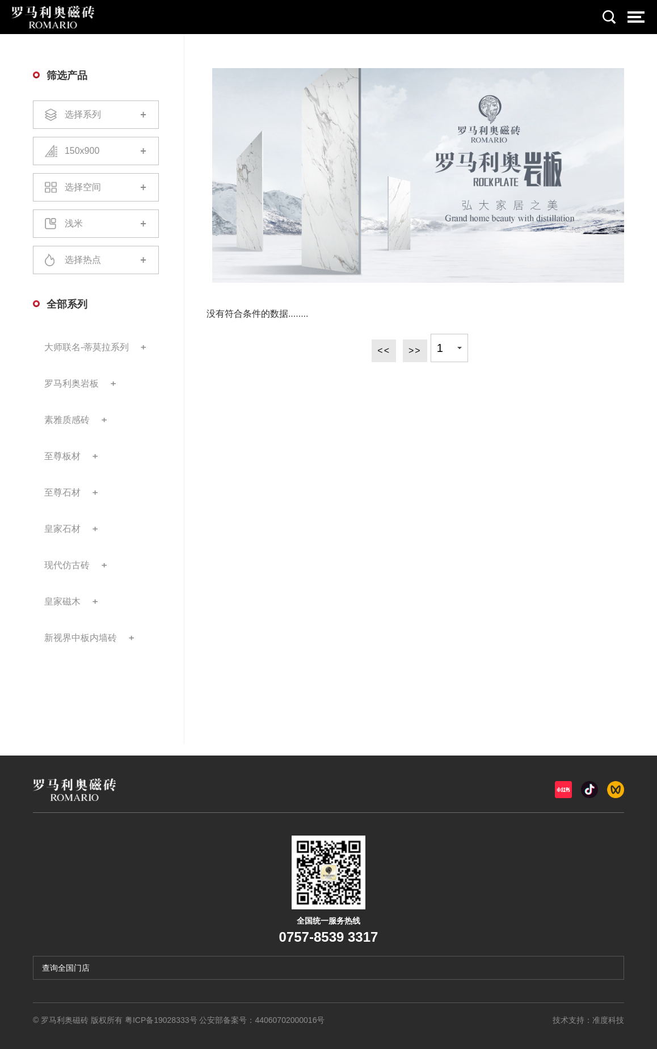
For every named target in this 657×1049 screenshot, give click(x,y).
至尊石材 (62, 492)
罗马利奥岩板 (71, 383)
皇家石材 (62, 529)
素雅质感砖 (67, 420)
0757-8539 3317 (328, 937)
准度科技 (608, 1020)
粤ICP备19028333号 (161, 1020)
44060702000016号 (290, 1020)
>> (415, 350)
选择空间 (96, 187)
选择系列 (96, 114)
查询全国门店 (66, 967)
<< (383, 350)
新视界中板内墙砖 (80, 638)
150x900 (96, 151)
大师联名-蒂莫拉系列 (86, 347)
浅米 (96, 223)
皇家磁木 (62, 601)
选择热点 (96, 260)
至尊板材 (62, 456)
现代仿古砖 (67, 565)
